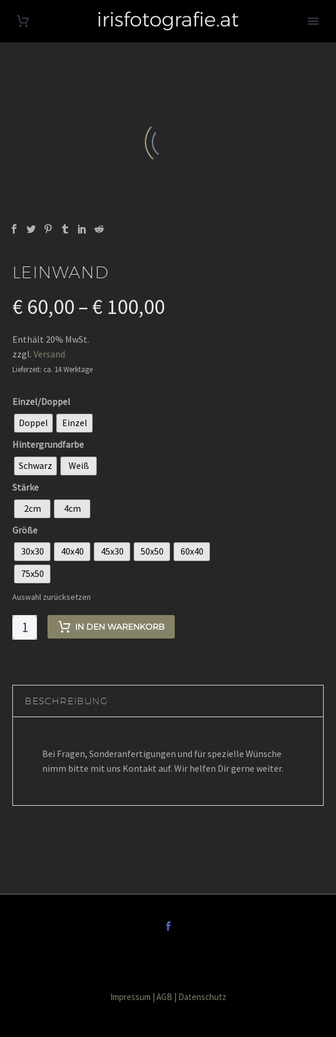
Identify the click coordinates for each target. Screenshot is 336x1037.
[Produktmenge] (24, 627)
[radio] (33, 423)
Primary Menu (313, 21)
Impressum (130, 996)
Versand (49, 354)
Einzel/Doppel (41, 401)
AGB (164, 996)
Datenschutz (202, 996)
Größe (25, 530)
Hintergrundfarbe (48, 444)
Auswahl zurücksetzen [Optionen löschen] (51, 597)
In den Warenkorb (111, 627)
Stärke (25, 487)
